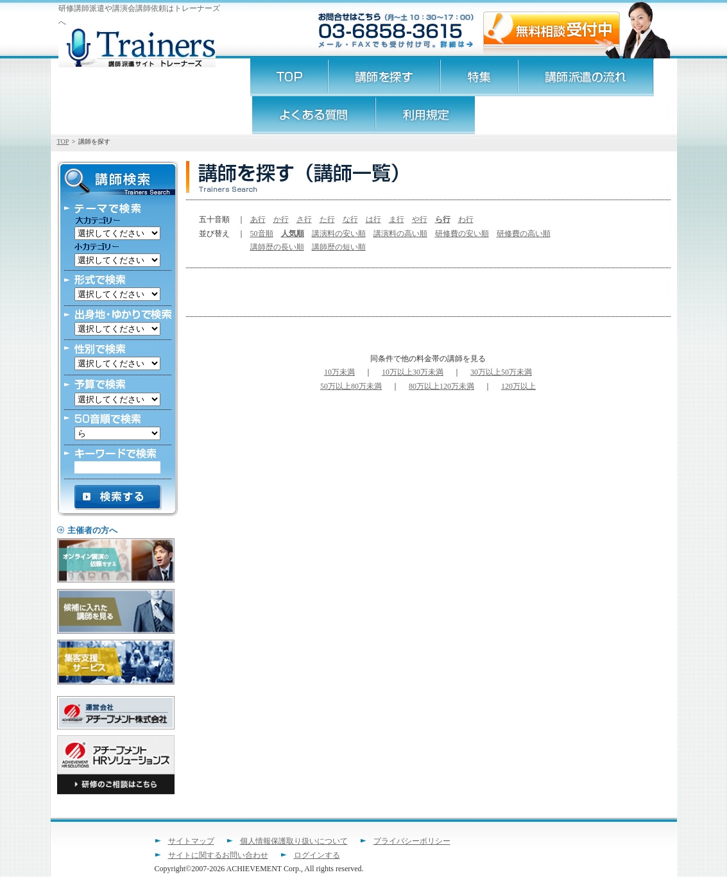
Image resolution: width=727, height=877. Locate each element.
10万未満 (339, 372)
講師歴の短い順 (339, 247)
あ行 (258, 219)
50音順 (261, 233)
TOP (63, 141)
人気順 (292, 233)
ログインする (317, 855)
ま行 (396, 219)
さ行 (304, 219)
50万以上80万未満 (351, 386)
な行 (350, 219)
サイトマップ (191, 841)
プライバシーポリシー (411, 841)
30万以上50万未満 (501, 372)
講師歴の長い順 (277, 247)
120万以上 (518, 386)
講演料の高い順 (400, 233)
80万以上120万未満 (441, 386)
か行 (281, 219)
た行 (327, 219)
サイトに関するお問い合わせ (218, 855)
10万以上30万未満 (412, 372)
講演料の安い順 (339, 233)
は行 (373, 219)
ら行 (442, 219)
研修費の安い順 (462, 233)
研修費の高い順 (524, 233)
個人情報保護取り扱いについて (294, 841)
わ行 (466, 219)
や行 (419, 219)
